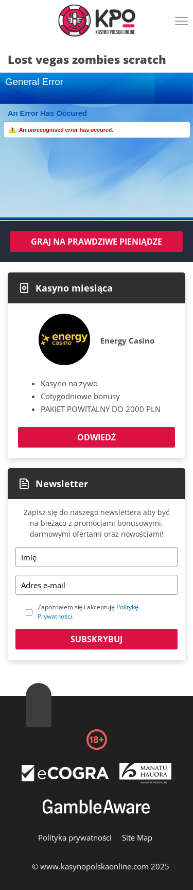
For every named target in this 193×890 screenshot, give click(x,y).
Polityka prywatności (75, 837)
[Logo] (96, 21)
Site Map (137, 837)
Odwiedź (96, 437)
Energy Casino (127, 340)
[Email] (96, 585)
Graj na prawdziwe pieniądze (97, 241)
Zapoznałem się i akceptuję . (88, 612)
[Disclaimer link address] (65, 778)
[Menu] (182, 24)
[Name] (96, 557)
